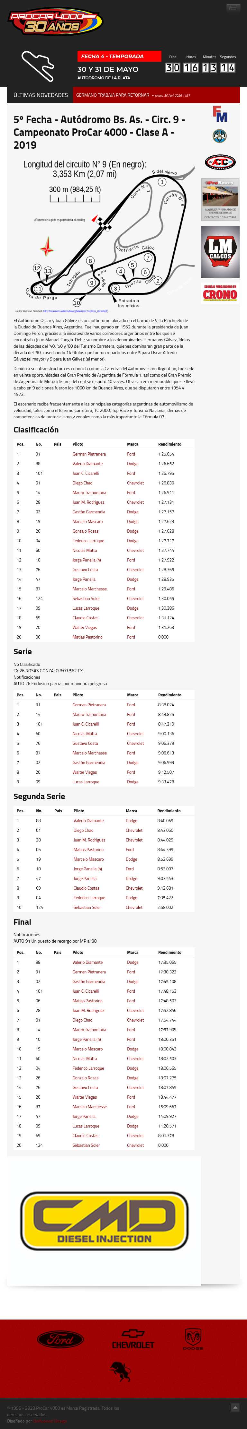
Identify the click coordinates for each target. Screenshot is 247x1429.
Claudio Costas (85, 617)
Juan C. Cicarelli (86, 473)
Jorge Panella (84, 579)
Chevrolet (135, 483)
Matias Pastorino (88, 637)
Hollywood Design (50, 1420)
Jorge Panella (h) (87, 560)
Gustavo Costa (85, 569)
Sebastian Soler (86, 598)
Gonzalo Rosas (85, 531)
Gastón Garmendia (89, 512)
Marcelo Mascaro (88, 521)
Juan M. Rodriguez (89, 502)
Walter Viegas (85, 627)
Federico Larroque (88, 540)
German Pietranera (89, 454)
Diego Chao (83, 483)
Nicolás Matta (85, 550)
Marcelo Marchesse (90, 589)
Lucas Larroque (86, 608)
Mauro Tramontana (89, 492)
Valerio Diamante (88, 463)
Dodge (132, 463)
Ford (131, 454)
